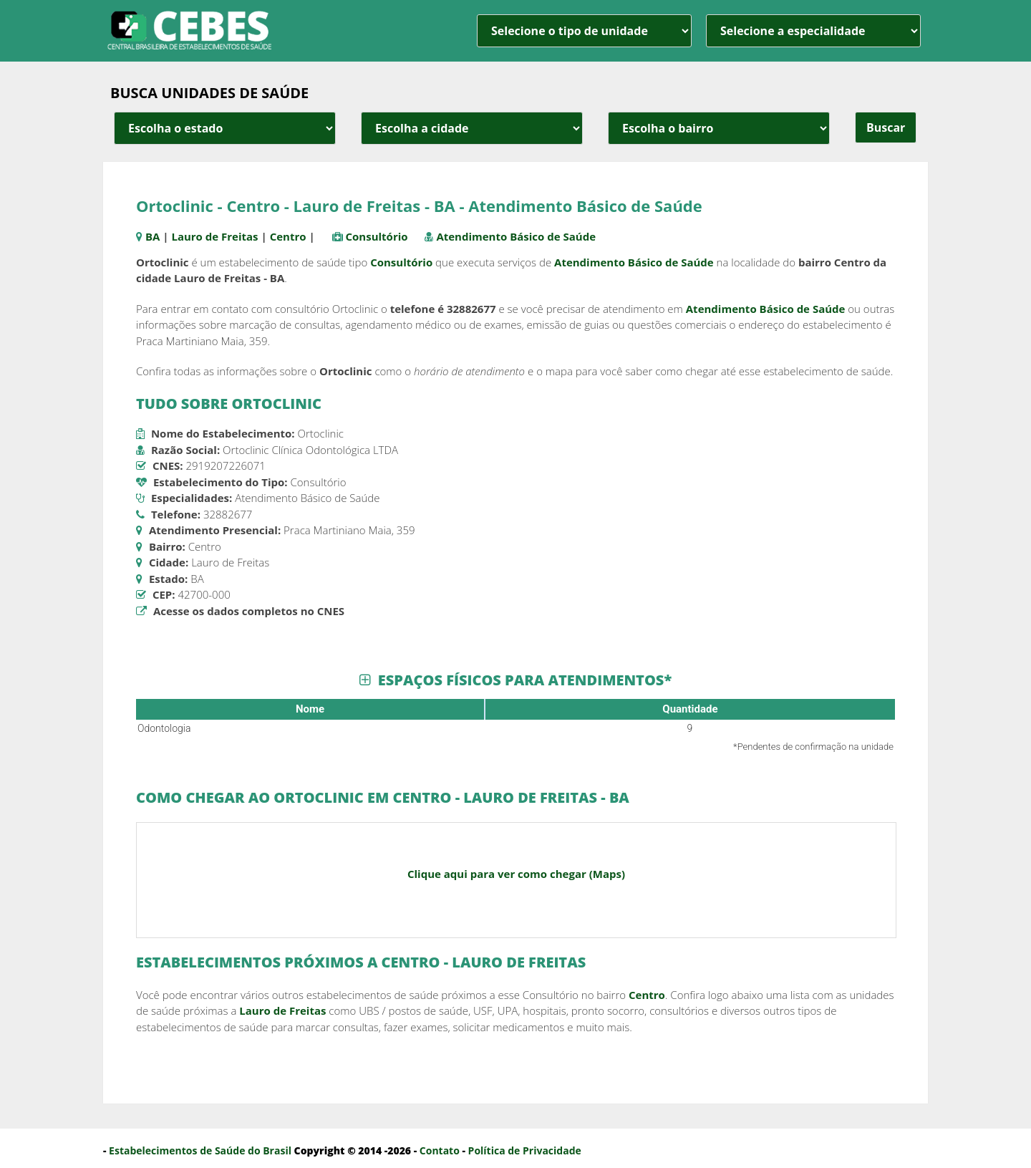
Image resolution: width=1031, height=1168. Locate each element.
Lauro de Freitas (214, 236)
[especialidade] (813, 30)
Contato (440, 1150)
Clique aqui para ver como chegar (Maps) (516, 874)
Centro (288, 236)
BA (152, 236)
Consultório (376, 236)
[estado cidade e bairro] (225, 128)
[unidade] (584, 30)
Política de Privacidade (524, 1150)
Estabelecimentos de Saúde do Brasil (200, 1150)
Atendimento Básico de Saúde (516, 236)
